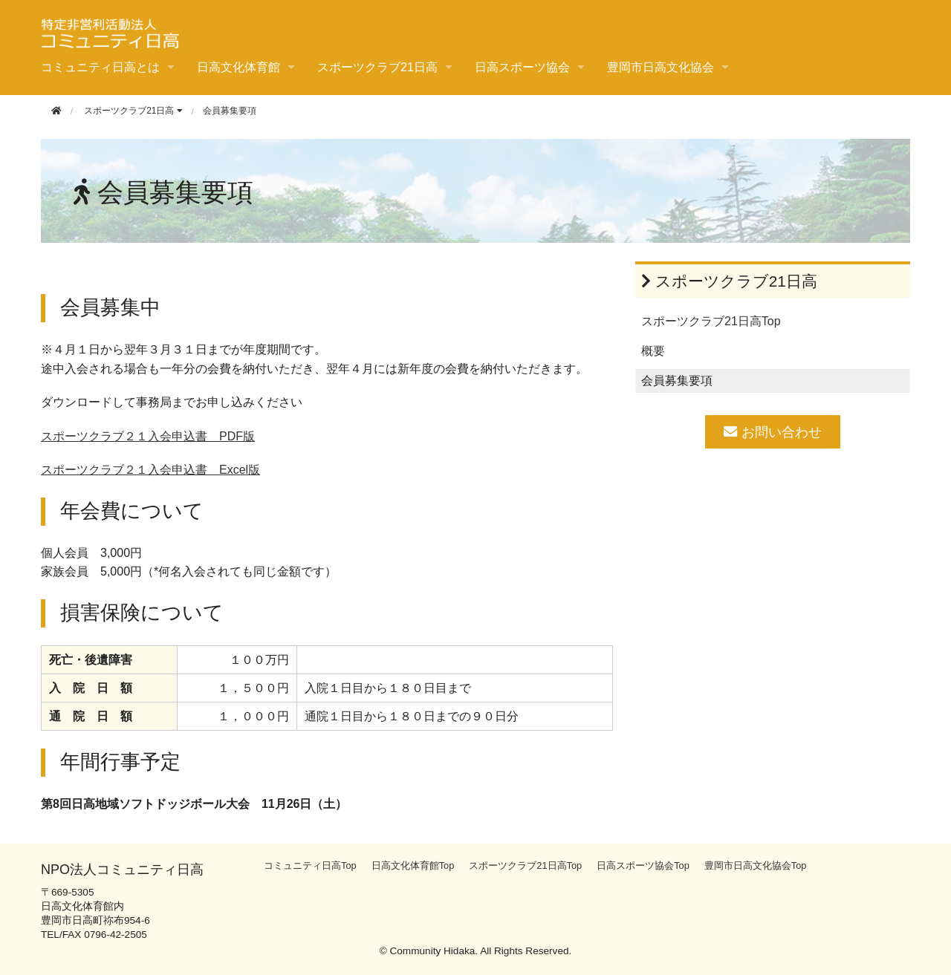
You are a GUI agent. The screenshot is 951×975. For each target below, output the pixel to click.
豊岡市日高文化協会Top (755, 865)
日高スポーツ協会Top (643, 865)
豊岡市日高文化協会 (660, 67)
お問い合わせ (772, 432)
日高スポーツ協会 (522, 67)
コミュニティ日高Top (310, 865)
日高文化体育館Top (413, 865)
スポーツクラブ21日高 (377, 67)
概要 (653, 351)
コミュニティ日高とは (100, 67)
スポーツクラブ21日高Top (711, 321)
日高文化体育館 (238, 67)
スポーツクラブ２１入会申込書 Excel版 (150, 469)
